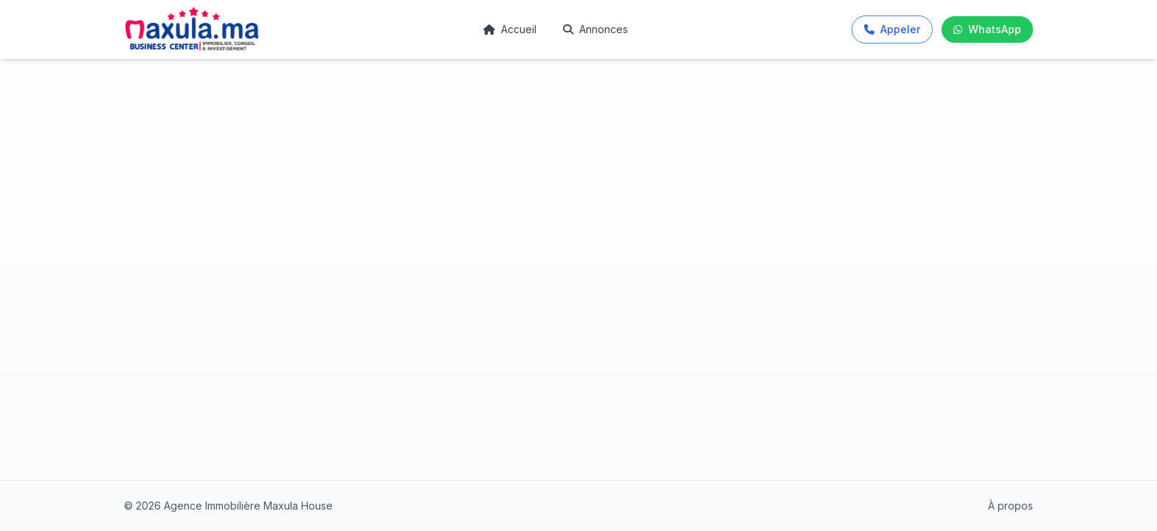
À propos (1010, 505)
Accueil (509, 29)
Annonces (595, 29)
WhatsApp (987, 29)
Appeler (892, 29)
